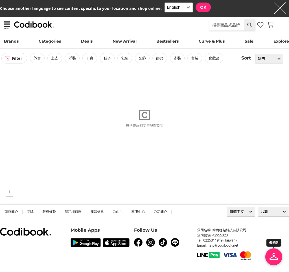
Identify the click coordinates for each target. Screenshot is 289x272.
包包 (124, 58)
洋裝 (72, 58)
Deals (87, 41)
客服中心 (138, 211)
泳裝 (177, 58)
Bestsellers (167, 41)
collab (117, 211)
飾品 (159, 58)
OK (203, 7)
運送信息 (97, 211)
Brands (11, 41)
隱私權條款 (73, 211)
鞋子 (107, 58)
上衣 (54, 58)
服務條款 (49, 211)
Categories (50, 41)
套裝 (194, 58)
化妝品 (214, 58)
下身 (89, 58)
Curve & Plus (212, 41)
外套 (37, 58)
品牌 (30, 211)
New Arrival (125, 41)
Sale (249, 41)
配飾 (142, 58)
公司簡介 (160, 211)
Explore (281, 41)
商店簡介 (11, 211)
